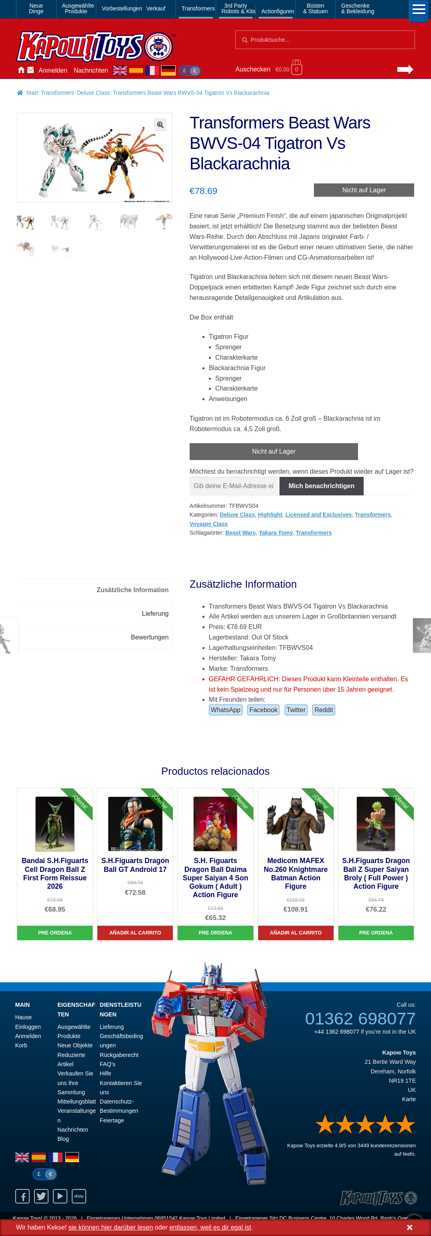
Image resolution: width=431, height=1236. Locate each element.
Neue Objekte (75, 1045)
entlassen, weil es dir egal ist (210, 1227)
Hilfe (105, 1073)
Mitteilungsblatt (76, 1101)
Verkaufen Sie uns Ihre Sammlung (75, 1082)
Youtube (60, 1196)
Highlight (270, 514)
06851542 (166, 1218)
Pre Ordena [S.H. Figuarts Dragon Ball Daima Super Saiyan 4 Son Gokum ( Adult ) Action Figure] (215, 933)
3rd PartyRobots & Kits (237, 8)
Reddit (323, 710)
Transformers (197, 8)
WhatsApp (226, 710)
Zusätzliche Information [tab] (133, 589)
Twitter (296, 710)
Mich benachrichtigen (321, 486)
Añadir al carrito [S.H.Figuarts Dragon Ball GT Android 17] (135, 933)
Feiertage (112, 1120)
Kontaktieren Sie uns (30, 70)
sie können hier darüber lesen (111, 1227)
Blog (63, 1139)
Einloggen (28, 1027)
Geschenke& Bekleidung (356, 8)
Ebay (79, 1196)
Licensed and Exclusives (318, 514)
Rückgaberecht (119, 1055)
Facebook (263, 710)
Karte (409, 1099)
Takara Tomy (276, 532)
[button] (160, 124)
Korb (21, 1045)
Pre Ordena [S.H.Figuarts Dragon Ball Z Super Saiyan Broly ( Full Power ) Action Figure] (376, 933)
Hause (21, 70)
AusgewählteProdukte (77, 8)
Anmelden (52, 70)
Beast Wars (240, 532)
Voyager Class (209, 524)
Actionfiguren (277, 11)
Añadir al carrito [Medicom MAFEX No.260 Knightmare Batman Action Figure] (296, 933)
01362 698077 (360, 1018)
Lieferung (112, 1027)
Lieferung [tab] (155, 613)
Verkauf (155, 8)
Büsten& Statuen (315, 8)
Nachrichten (91, 70)
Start (32, 93)
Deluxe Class (93, 93)
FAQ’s (107, 1064)
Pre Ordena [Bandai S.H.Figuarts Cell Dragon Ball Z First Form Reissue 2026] (55, 933)
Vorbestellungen (117, 8)
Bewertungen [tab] (149, 637)
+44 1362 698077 (336, 1031)
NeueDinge (36, 8)
